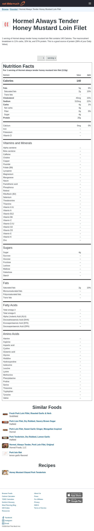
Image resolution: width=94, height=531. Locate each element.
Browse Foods (7, 493)
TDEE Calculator (8, 499)
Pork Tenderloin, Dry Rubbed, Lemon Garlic (29, 437)
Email (5, 523)
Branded (14, 9)
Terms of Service (40, 508)
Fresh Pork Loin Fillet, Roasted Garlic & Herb (30, 413)
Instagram (7, 520)
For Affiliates (38, 499)
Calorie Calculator (8, 496)
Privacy (37, 502)
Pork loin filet (15, 452)
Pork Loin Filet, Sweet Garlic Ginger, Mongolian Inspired (35, 429)
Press (36, 496)
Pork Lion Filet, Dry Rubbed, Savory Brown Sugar (32, 421)
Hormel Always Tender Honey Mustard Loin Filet (50, 24)
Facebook (7, 517)
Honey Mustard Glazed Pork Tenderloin (27, 472)
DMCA (36, 505)
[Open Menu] (90, 3)
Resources (6, 511)
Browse (5, 9)
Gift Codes (6, 508)
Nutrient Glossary (8, 502)
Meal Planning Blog (9, 505)
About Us (37, 493)
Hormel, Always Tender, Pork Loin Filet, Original (31, 445)
